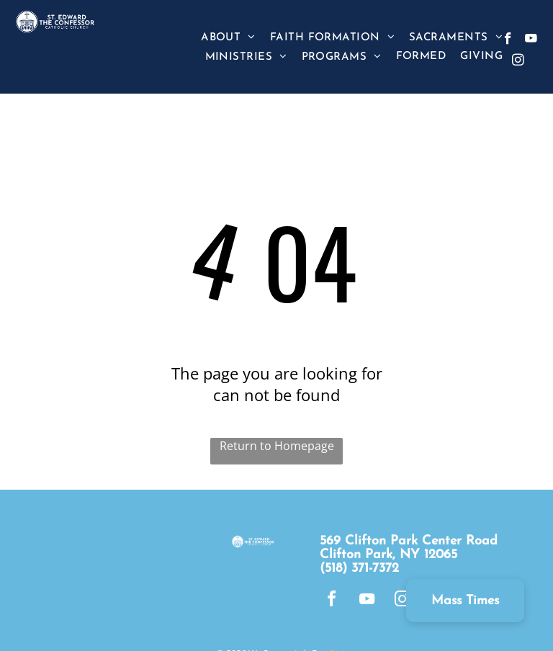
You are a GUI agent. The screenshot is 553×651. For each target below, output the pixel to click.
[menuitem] (228, 37)
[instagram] (518, 62)
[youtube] (531, 40)
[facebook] (508, 40)
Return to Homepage (277, 446)
